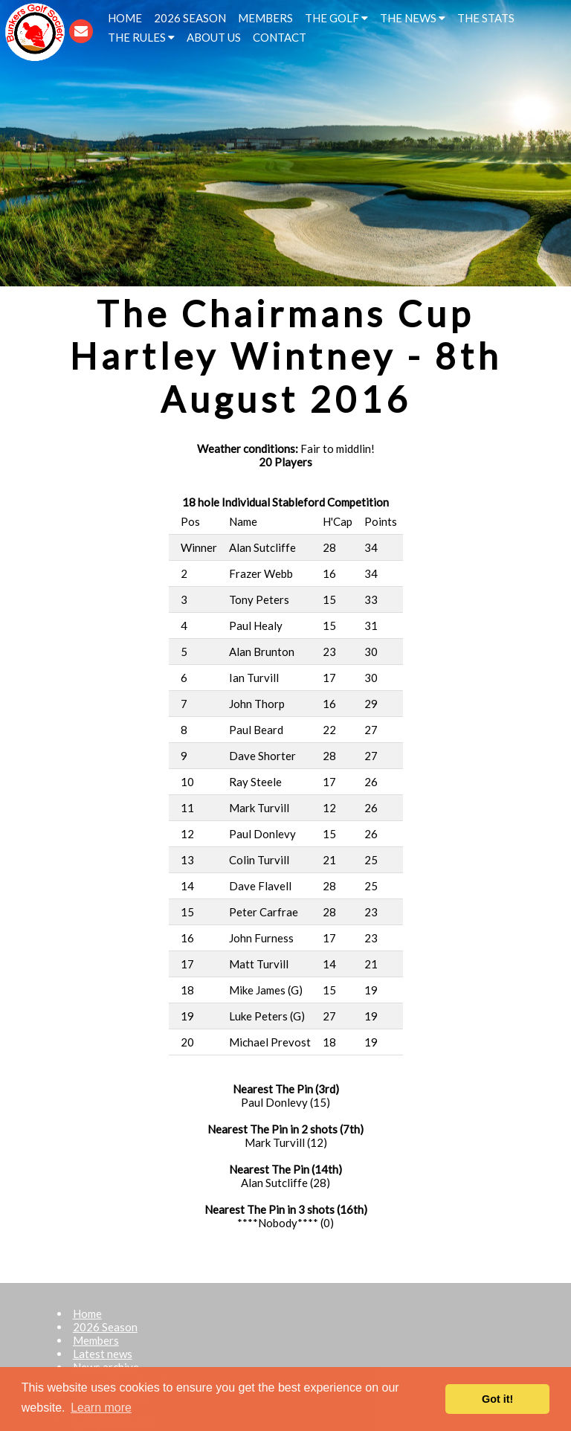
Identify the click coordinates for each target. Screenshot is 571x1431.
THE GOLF (336, 18)
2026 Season (105, 1327)
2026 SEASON (190, 18)
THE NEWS (412, 18)
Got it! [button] (497, 1399)
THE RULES (141, 37)
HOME (125, 18)
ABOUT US (214, 37)
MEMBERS (265, 18)
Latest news (102, 1353)
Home (87, 1313)
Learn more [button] (101, 1407)
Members (96, 1340)
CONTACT (279, 37)
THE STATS (485, 18)
